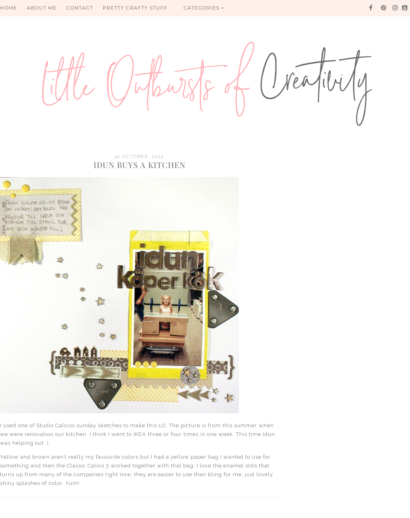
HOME (8, 8)
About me (42, 8)
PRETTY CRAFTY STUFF (135, 8)
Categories (204, 8)
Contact (79, 8)
